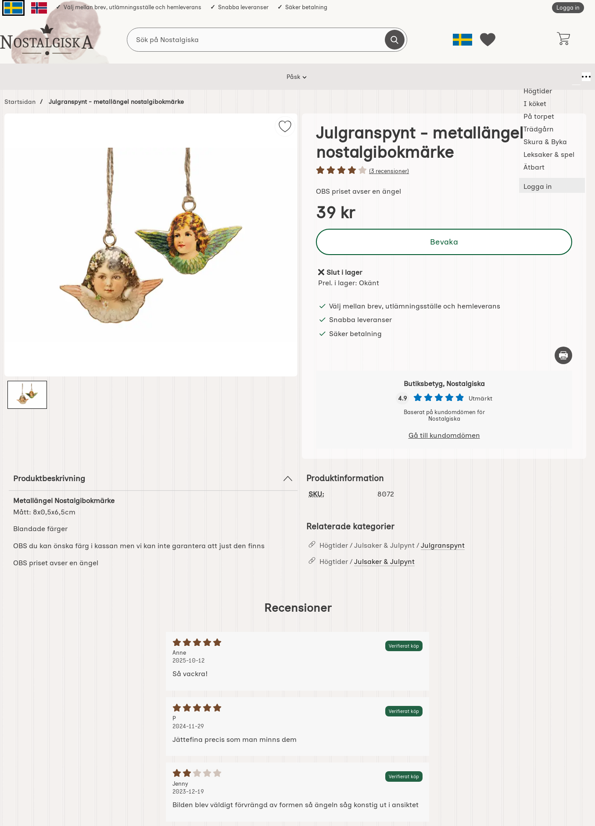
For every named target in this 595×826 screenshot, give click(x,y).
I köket (195, 77)
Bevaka (444, 241)
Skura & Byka (331, 77)
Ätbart (441, 77)
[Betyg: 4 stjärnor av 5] (444, 171)
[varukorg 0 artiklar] (563, 39)
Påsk (117, 77)
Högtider (154, 77)
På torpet (236, 77)
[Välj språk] (462, 40)
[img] (285, 126)
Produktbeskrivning (153, 478)
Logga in (568, 7)
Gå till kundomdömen (444, 435)
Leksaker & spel (391, 77)
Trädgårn (281, 77)
